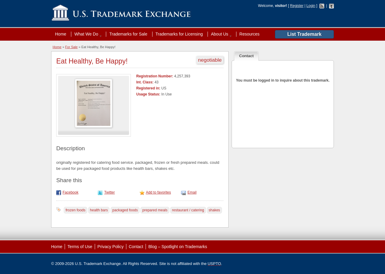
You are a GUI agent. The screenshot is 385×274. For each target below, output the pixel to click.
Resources (249, 34)
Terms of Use (79, 246)
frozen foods (75, 210)
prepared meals (154, 210)
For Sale (71, 47)
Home (60, 34)
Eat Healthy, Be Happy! (92, 61)
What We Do (87, 34)
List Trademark (304, 34)
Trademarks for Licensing (179, 34)
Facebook (71, 192)
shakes (214, 210)
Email (191, 192)
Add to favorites (158, 192)
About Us (220, 34)
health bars (99, 210)
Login (310, 6)
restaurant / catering (188, 210)
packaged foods (125, 210)
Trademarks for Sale (128, 34)
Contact (136, 246)
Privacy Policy (110, 246)
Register (296, 6)
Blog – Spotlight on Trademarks (177, 246)
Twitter (109, 192)
